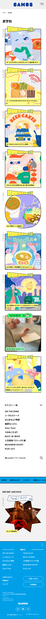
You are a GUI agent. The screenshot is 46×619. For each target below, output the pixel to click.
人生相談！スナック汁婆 (15, 440)
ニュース (5, 584)
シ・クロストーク (12, 415)
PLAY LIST (10, 449)
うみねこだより (11, 432)
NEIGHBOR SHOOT (14, 445)
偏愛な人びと (11, 424)
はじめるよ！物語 (12, 420)
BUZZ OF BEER (12, 436)
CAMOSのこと (7, 577)
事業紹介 (5, 580)
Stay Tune (10, 428)
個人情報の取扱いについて (14, 615)
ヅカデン (29, 480)
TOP (3, 13)
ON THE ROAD (12, 411)
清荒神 (6, 480)
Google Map (5, 598)
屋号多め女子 (17, 480)
